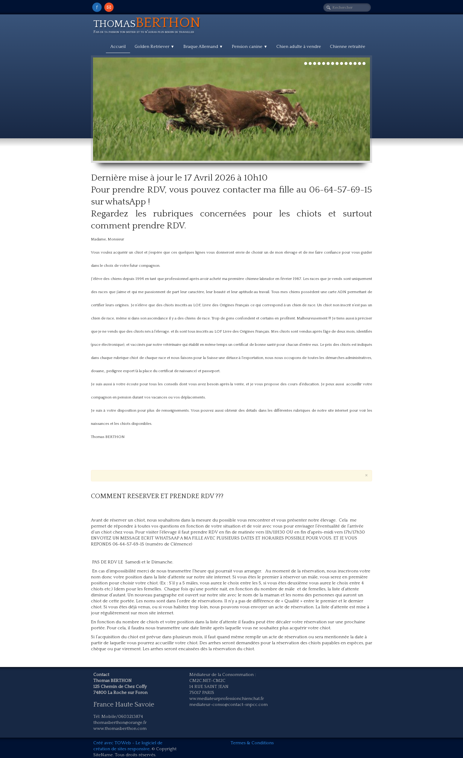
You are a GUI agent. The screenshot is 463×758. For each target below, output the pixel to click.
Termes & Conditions (252, 742)
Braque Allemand (203, 46)
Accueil (118, 46)
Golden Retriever (154, 46)
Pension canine (249, 46)
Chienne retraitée (347, 46)
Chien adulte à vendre (298, 46)
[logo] (149, 26)
